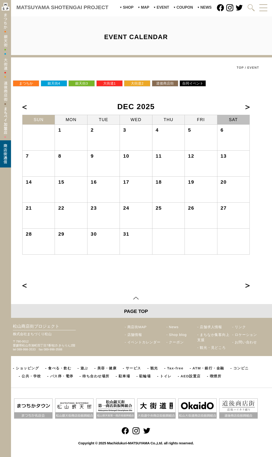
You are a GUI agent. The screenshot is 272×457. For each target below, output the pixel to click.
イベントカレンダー (144, 342)
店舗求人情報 (211, 327)
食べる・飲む (59, 368)
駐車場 (124, 376)
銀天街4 (54, 83)
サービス (133, 368)
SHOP (128, 7)
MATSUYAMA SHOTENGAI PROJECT (62, 7)
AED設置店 (191, 376)
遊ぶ (84, 368)
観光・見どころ (213, 347)
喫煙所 (216, 376)
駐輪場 (145, 376)
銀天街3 (81, 83)
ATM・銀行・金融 (208, 368)
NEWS (206, 7)
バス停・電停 (61, 376)
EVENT (163, 7)
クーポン (176, 342)
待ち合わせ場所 (96, 376)
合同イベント (192, 83)
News (173, 327)
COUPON (185, 7)
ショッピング (27, 368)
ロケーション (246, 335)
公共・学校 (31, 376)
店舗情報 (134, 335)
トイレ (166, 376)
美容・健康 (107, 368)
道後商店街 (165, 83)
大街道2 (137, 83)
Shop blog (178, 335)
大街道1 (109, 83)
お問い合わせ (246, 342)
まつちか (26, 83)
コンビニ (241, 368)
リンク (240, 327)
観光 (154, 368)
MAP (145, 7)
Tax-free (175, 368)
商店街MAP (137, 327)
